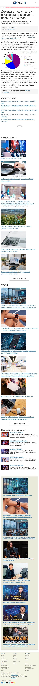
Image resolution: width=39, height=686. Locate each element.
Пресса (15, 664)
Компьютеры (4, 665)
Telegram (6, 92)
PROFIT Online (14, 675)
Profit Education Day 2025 (17, 457)
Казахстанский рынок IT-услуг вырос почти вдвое (17, 495)
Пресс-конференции (29, 668)
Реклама (8, 673)
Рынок (14, 656)
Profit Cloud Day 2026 (16, 449)
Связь (8, 29)
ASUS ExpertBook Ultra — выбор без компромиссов (17, 396)
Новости (3, 653)
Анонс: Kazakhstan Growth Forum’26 (12, 158)
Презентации (28, 667)
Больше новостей (19, 278)
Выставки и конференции (30, 665)
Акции (26, 659)
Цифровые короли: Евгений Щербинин (14, 602)
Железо (2, 659)
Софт (2, 670)
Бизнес (2, 658)
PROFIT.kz (13, 677)
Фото (26, 664)
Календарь (27, 653)
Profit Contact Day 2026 (16, 432)
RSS (18, 673)
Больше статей (19, 423)
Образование (4, 661)
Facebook (27, 90)
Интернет (12, 29)
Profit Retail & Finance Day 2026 (18, 441)
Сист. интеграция (4, 667)
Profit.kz (15, 27)
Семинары (27, 656)
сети (6, 668)
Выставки (27, 655)
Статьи (15, 653)
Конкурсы (27, 658)
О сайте (3, 673)
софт (6, 659)
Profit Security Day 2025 (16, 465)
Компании (3, 664)
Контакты (13, 673)
